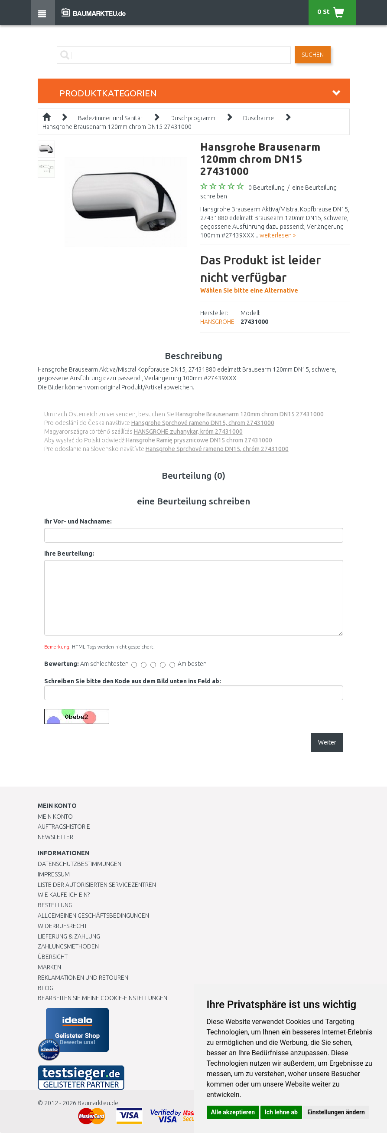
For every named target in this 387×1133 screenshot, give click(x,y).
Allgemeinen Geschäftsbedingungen (93, 915)
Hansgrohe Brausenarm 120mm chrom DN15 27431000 (117, 126)
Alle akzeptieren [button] (233, 1112)
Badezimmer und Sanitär (110, 118)
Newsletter (55, 836)
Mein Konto (55, 816)
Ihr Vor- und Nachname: (78, 521)
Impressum (54, 874)
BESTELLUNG (55, 905)
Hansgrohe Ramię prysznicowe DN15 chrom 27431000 (199, 440)
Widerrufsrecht (62, 925)
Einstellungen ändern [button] (336, 1112)
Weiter (327, 742)
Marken (49, 967)
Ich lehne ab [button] (281, 1112)
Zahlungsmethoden (68, 946)
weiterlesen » (278, 235)
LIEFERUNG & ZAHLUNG (69, 936)
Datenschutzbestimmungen (79, 863)
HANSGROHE (217, 321)
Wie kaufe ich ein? (64, 894)
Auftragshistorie (64, 826)
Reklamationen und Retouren (83, 977)
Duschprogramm (192, 118)
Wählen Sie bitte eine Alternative (275, 272)
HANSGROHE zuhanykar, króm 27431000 (188, 431)
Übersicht (53, 956)
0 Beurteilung (266, 187)
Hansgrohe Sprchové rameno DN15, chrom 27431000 (202, 422)
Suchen (313, 54)
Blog (45, 988)
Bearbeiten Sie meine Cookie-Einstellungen (102, 998)
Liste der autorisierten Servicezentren (97, 884)
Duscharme (258, 118)
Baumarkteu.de (98, 1103)
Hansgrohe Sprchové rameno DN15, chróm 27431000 (217, 448)
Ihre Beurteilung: (69, 553)
